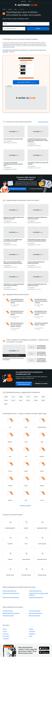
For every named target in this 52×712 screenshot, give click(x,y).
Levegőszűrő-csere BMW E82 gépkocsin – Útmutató (41, 324)
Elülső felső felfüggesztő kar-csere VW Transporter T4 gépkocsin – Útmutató (17, 325)
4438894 (31, 629)
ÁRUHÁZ (23, 1)
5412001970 (6, 634)
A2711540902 (6, 637)
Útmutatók (10, 9)
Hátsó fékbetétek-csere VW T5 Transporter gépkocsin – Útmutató (40, 313)
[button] (26, 98)
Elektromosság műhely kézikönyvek (11, 598)
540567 (31, 637)
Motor (15, 9)
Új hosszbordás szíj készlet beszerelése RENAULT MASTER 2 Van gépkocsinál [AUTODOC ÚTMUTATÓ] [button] (41, 361)
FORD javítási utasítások (8, 616)
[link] (6, 51)
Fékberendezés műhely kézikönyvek (11, 594)
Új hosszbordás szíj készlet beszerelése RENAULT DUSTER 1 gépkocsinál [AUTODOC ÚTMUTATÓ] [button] (42, 347)
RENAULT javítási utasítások (35, 614)
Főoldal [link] (4, 9)
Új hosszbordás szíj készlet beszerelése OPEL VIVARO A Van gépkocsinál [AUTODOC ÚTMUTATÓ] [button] (42, 354)
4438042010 (32, 634)
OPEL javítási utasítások (34, 611)
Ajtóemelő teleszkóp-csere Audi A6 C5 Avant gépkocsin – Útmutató (40, 301)
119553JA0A (6, 639)
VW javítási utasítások (8, 611)
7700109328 (32, 632)
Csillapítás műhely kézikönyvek (36, 598)
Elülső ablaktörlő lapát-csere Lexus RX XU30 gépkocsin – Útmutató (16, 313)
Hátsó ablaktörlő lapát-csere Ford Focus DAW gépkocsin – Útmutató (17, 301)
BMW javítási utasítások (34, 616)
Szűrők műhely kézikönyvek (35, 591)
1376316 (5, 632)
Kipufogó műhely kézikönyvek (9, 591)
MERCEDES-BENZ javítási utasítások (11, 614)
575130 (4, 629)
